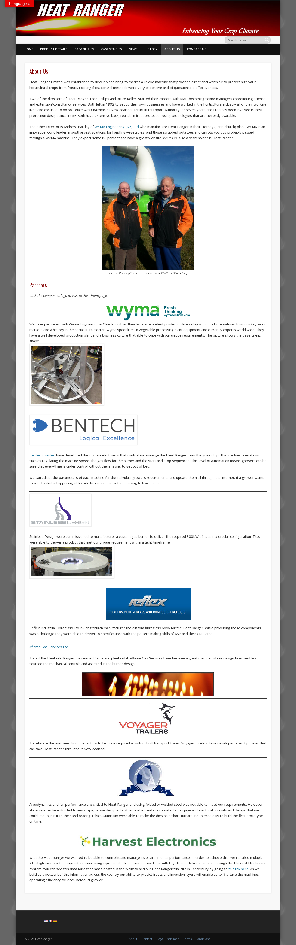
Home (28, 49)
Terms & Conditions (196, 939)
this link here (238, 868)
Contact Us (196, 49)
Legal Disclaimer (168, 939)
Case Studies (111, 49)
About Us (172, 49)
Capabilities (84, 49)
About (133, 939)
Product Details (54, 49)
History (150, 49)
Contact (147, 939)
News (133, 49)
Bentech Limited (42, 455)
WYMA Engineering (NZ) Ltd (117, 126)
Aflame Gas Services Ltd (48, 646)
